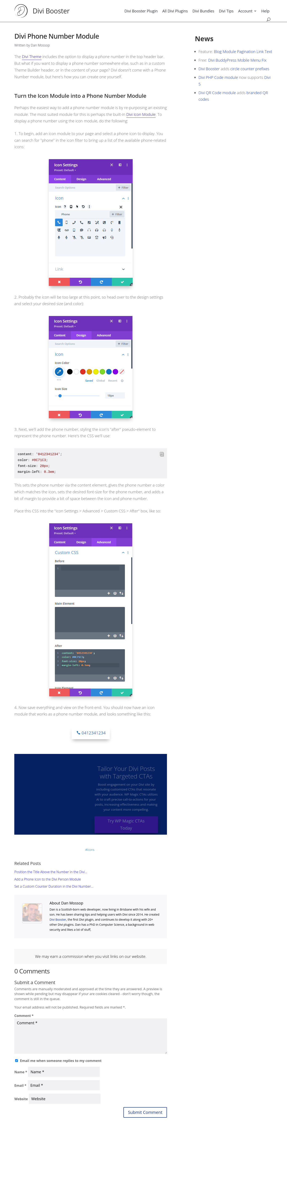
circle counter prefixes (249, 68)
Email (20, 1085)
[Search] (268, 19)
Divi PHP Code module (218, 77)
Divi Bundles (203, 10)
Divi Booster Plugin (141, 10)
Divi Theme (31, 56)
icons (90, 849)
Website (21, 1099)
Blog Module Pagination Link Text (243, 51)
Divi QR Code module (217, 92)
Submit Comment (145, 1112)
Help (265, 10)
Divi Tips (226, 10)
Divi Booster (51, 10)
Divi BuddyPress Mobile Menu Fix (237, 60)
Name (20, 1072)
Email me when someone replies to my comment (61, 1060)
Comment (23, 1015)
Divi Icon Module (141, 114)
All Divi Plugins (175, 10)
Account (245, 10)
